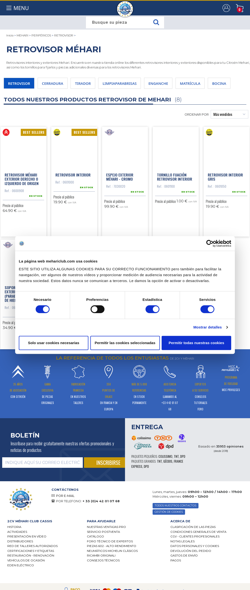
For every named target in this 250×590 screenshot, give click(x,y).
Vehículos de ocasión (26, 578)
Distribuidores (20, 559)
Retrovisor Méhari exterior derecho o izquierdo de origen (22, 179)
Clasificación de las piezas (193, 545)
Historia (14, 545)
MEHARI (22, 35)
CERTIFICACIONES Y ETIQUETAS (30, 569)
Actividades (17, 550)
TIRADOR (84, 83)
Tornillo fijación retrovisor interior (174, 177)
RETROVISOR (63, 35)
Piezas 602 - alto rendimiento (111, 564)
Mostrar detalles (207, 327)
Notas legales (182, 559)
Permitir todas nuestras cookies (196, 343)
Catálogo (95, 555)
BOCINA (222, 83)
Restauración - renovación (30, 574)
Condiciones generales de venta (198, 550)
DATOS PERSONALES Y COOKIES (194, 564)
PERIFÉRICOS (41, 35)
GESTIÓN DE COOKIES (169, 530)
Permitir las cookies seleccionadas (125, 343)
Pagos (175, 578)
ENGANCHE (160, 83)
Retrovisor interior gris (225, 177)
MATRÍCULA (192, 83)
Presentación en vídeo (26, 555)
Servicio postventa (103, 550)
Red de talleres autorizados (32, 564)
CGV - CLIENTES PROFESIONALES (194, 555)
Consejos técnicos (103, 578)
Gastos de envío (184, 574)
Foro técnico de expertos (110, 559)
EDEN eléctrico (20, 583)
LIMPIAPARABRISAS (121, 83)
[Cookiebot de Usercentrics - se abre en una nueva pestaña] (209, 243)
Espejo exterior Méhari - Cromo (119, 177)
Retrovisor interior (73, 175)
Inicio (9, 35)
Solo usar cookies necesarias (53, 343)
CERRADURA (53, 83)
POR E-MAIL (65, 514)
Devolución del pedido (190, 569)
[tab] (43, 539)
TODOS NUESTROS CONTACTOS (175, 523)
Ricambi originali (101, 574)
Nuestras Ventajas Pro (106, 545)
